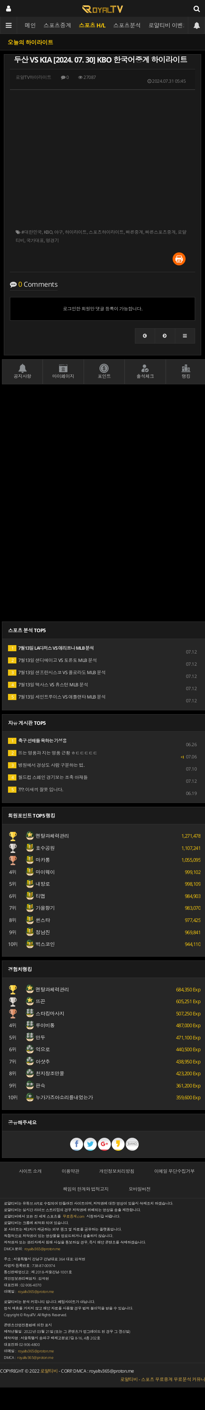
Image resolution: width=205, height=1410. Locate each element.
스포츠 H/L (92, 25)
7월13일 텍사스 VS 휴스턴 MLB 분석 (48, 684)
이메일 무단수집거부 (174, 1171)
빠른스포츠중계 (160, 232)
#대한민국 (31, 232)
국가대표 (35, 240)
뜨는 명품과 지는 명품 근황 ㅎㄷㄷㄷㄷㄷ (53, 753)
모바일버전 (140, 1189)
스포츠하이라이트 (106, 232)
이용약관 (70, 1171)
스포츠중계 (57, 25)
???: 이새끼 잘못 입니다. (35, 789)
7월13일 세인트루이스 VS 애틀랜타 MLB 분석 (57, 697)
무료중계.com (73, 1216)
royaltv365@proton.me (42, 1249)
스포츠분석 (127, 25)
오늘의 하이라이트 (30, 42)
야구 (58, 232)
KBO (48, 232)
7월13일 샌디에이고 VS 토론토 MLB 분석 (52, 660)
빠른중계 (134, 232)
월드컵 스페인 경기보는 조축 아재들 (48, 777)
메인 (30, 25)
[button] (145, 336)
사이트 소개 (30, 1171)
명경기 (52, 240)
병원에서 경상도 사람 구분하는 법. (46, 765)
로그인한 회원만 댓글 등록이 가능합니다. (102, 308)
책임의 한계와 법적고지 (86, 1189)
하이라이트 (76, 232)
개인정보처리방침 (116, 1171)
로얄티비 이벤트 (169, 25)
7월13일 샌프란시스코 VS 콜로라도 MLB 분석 (57, 672)
